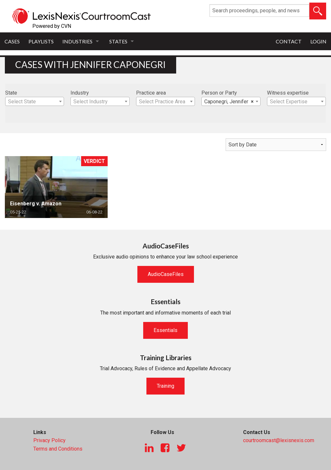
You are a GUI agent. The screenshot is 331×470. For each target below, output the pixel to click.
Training (165, 386)
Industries (77, 41)
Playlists (41, 41)
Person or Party (219, 93)
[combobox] (34, 101)
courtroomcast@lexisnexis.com (278, 440)
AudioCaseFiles (166, 274)
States (118, 41)
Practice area (151, 93)
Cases (12, 41)
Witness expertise (288, 93)
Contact (289, 41)
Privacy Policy (49, 440)
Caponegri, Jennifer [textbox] (228, 101)
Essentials (165, 330)
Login (318, 41)
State (11, 93)
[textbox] (34, 101)
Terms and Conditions (57, 449)
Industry (79, 93)
